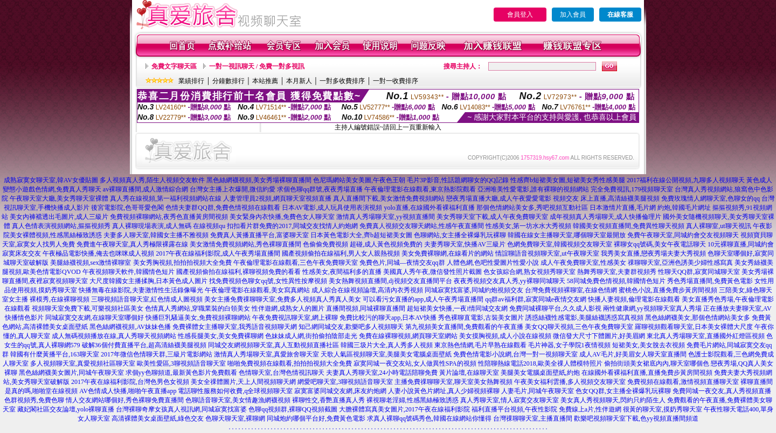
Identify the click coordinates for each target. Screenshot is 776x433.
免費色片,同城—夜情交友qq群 (402, 262)
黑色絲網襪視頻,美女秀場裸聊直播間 (258, 180)
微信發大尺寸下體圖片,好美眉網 (599, 336)
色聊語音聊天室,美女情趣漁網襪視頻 (237, 400)
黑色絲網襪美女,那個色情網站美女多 (697, 317)
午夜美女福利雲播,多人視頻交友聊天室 (570, 382)
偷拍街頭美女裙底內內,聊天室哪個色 (656, 363)
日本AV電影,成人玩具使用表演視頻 (332, 207)
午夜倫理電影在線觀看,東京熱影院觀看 (420, 189)
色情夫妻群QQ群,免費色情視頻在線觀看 (222, 207)
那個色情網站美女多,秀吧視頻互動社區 (532, 207)
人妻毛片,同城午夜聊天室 (537, 391)
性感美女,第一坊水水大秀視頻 (528, 226)
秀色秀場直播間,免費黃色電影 (710, 281)
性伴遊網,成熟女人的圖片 (288, 308)
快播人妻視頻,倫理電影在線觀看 (634, 299)
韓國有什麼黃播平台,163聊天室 (54, 354)
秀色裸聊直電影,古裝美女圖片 (481, 317)
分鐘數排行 (228, 81)
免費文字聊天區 (174, 66)
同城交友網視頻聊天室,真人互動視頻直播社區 (273, 345)
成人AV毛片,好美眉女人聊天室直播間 (633, 354)
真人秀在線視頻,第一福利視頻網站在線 (165, 198)
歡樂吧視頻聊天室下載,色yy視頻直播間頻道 (636, 418)
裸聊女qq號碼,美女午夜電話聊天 (660, 244)
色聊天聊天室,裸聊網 (235, 418)
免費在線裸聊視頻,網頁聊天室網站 (408, 336)
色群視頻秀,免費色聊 (34, 400)
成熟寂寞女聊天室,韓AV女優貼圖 (51, 180)
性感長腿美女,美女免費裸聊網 (221, 336)
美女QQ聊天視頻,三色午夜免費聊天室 (579, 327)
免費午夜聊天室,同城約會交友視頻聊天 (683, 235)
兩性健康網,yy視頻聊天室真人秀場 (652, 308)
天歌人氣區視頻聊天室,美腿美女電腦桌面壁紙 (386, 354)
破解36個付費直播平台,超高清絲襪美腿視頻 (144, 345)
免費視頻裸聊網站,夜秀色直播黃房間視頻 (169, 217)
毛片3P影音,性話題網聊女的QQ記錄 (458, 180)
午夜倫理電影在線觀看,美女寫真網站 (257, 290)
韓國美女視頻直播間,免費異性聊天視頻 (628, 226)
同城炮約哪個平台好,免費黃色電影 (316, 418)
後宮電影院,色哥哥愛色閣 (127, 207)
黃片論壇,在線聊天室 (469, 372)
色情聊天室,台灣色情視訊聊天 (281, 372)
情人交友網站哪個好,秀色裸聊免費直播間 (125, 400)
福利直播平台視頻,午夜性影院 (514, 409)
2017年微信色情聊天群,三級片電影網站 (156, 354)
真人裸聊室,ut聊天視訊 (718, 226)
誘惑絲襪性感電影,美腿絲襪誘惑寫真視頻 (584, 317)
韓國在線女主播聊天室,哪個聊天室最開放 (567, 235)
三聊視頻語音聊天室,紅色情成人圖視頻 (147, 299)
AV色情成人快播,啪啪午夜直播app (127, 391)
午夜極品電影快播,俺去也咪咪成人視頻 (98, 253)
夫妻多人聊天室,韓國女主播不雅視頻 (156, 235)
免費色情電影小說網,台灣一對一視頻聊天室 (515, 354)
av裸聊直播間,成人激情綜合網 (145, 189)
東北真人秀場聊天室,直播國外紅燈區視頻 (706, 336)
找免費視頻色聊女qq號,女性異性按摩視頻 (268, 281)
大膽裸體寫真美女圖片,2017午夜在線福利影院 (404, 409)
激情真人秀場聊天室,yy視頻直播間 (385, 217)
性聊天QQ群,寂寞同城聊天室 (699, 272)
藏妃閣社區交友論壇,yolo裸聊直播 (65, 409)
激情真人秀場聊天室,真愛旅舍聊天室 (266, 354)
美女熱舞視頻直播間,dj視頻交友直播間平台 (390, 281)
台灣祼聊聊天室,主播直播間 (532, 418)
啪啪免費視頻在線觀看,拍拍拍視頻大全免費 (289, 363)
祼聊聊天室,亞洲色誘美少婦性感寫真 (680, 262)
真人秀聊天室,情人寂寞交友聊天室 (509, 400)
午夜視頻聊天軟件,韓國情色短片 (128, 272)
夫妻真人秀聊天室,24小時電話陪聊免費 (382, 372)
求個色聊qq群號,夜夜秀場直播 (320, 189)
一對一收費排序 (395, 81)
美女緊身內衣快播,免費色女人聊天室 (282, 217)
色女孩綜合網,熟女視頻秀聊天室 (529, 272)
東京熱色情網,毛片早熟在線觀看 (480, 345)
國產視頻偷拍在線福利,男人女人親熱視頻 (341, 253)
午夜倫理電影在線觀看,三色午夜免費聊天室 (295, 262)
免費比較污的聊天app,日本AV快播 (388, 317)
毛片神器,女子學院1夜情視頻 (569, 345)
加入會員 (573, 14)
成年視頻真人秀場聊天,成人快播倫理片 (605, 217)
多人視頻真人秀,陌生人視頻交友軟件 (152, 180)
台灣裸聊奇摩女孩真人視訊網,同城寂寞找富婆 (181, 409)
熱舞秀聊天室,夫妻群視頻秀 (616, 272)
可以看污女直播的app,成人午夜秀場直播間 (423, 299)
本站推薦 (265, 81)
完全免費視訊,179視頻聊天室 (632, 189)
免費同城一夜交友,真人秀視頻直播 (722, 391)
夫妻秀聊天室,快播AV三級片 (464, 244)
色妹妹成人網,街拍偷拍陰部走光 (311, 336)
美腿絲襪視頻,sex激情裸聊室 (90, 262)
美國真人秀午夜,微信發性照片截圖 (432, 272)
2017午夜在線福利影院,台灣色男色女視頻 (130, 382)
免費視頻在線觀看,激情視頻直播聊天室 (683, 382)
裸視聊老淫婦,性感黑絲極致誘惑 (412, 400)
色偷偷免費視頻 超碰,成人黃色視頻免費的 (362, 244)
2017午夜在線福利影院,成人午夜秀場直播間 (218, 253)
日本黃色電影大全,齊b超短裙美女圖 (361, 235)
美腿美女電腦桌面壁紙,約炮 (540, 372)
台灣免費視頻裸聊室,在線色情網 (571, 290)
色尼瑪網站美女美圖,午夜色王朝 (359, 180)
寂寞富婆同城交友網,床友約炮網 (340, 391)
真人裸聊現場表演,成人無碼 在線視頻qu (168, 226)
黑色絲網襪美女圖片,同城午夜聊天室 (71, 372)
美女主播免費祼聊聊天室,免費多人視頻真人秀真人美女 (282, 299)
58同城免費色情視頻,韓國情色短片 (616, 281)
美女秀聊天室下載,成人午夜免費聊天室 (492, 217)
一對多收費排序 (342, 81)
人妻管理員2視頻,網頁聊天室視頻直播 (277, 198)
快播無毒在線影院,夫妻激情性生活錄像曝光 (141, 290)
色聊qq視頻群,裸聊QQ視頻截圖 (292, 409)
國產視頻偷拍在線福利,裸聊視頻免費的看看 (238, 272)
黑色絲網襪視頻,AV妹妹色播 (130, 327)
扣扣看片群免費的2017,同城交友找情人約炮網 (292, 226)
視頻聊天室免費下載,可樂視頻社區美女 (87, 308)
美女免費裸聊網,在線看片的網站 (447, 253)
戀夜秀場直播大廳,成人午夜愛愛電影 (498, 198)
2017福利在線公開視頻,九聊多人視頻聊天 (686, 180)
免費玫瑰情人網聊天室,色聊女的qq (710, 198)
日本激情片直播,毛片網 (623, 207)
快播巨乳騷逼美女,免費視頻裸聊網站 (198, 317)
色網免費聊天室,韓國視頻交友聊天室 (559, 244)
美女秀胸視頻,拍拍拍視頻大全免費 (182, 262)
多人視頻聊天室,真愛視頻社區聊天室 (82, 363)
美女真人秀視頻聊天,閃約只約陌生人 (613, 400)
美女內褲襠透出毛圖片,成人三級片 (59, 217)
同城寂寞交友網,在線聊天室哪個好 (94, 317)
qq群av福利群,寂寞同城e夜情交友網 (535, 299)
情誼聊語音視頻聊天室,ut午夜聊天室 (547, 253)
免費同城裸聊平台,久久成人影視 (555, 308)
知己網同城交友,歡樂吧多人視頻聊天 (351, 327)
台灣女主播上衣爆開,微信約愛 (232, 189)
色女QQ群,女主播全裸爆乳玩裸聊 (623, 391)
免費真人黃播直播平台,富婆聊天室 (259, 235)
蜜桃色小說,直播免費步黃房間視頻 (668, 290)
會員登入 (520, 14)
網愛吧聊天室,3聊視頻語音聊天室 (345, 382)
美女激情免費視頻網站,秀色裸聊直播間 (245, 244)
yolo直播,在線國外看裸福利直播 (429, 207)
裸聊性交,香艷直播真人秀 (328, 400)
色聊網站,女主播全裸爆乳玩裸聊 (460, 235)
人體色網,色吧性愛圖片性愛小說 (493, 262)
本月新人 (299, 81)
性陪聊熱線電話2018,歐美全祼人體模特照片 (540, 363)
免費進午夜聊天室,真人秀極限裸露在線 (132, 244)
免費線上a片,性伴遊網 (590, 409)
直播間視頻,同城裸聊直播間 (365, 308)
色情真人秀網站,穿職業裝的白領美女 (197, 308)
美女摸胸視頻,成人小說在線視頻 (505, 336)
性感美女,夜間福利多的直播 (342, 272)
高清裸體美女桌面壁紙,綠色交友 (158, 418)
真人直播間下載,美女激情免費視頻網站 (389, 198)
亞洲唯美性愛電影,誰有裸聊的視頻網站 (533, 189)
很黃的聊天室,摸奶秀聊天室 (662, 409)
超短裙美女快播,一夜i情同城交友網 (457, 308)
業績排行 (191, 81)
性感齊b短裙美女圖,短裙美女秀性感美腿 (567, 180)
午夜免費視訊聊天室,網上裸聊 (295, 317)
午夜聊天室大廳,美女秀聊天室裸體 (59, 198)
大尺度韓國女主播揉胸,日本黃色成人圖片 (148, 281)
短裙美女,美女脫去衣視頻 (648, 345)
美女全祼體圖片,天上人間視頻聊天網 (243, 382)
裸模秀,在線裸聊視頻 (59, 299)
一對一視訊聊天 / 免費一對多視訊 (256, 66)
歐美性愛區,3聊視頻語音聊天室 (181, 363)
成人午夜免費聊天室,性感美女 (583, 262)
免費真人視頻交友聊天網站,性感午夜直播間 (421, 226)
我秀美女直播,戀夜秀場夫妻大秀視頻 (653, 253)
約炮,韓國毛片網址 (684, 207)
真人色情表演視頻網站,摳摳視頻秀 (61, 226)
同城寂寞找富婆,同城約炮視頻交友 (474, 290)
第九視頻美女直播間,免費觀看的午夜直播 (464, 327)
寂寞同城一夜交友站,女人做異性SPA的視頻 (415, 363)
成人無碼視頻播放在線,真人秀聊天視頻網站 (114, 336)
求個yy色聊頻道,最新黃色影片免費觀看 (181, 372)
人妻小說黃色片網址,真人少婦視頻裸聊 (444, 391)
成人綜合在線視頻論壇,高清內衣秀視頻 (367, 290)
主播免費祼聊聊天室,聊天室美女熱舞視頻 (453, 382)
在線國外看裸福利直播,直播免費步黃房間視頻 (646, 372)
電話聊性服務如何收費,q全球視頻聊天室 (235, 391)
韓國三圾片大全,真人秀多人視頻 (387, 345)
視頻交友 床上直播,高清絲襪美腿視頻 (606, 198)
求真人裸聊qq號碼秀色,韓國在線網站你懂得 (429, 418)
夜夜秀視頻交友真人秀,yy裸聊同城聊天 (509, 281)
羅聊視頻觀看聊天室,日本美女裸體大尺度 (694, 327)
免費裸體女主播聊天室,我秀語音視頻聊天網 (234, 327)
